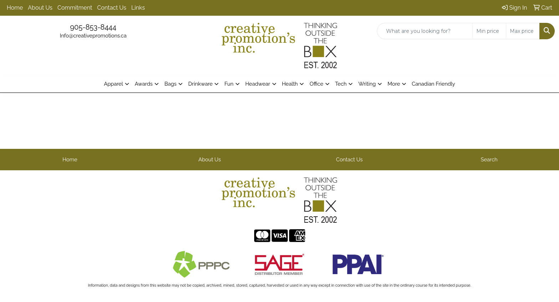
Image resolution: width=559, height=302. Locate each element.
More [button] (394, 84)
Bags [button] (170, 84)
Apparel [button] (113, 84)
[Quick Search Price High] (523, 31)
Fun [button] (228, 84)
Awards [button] (144, 84)
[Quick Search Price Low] (489, 31)
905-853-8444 (93, 27)
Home (15, 7)
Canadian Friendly (433, 84)
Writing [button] (367, 84)
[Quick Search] (425, 31)
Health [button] (290, 84)
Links (138, 7)
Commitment (74, 7)
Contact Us (112, 7)
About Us (40, 7)
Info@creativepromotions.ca (93, 35)
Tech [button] (341, 84)
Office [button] (316, 84)
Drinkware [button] (200, 84)
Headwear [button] (257, 84)
